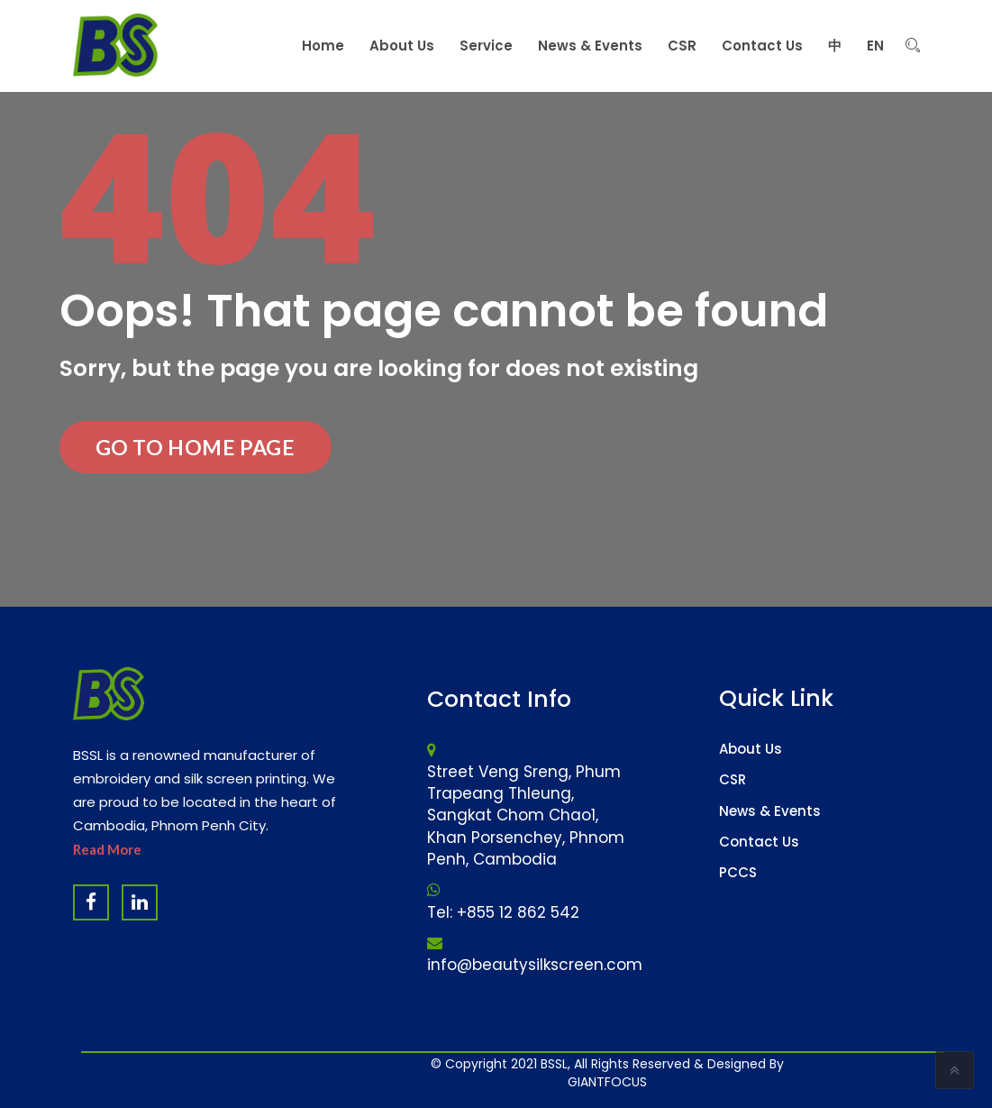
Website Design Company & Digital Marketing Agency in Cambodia (560, 1071)
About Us (750, 748)
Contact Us (759, 841)
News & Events (770, 810)
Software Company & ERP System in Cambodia (675, 1071)
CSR (732, 779)
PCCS (738, 872)
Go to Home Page (196, 447)
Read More (107, 849)
